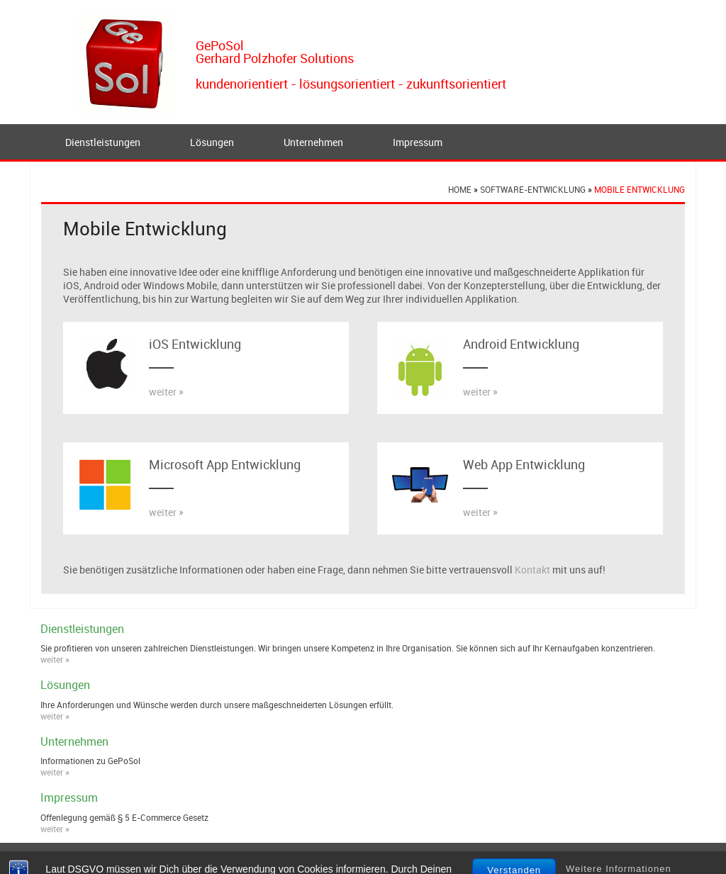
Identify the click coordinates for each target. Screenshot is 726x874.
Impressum (417, 142)
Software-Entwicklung (533, 189)
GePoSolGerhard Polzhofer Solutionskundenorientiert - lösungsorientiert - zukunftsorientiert (351, 64)
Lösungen (212, 142)
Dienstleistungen (102, 142)
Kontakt (532, 569)
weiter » (166, 391)
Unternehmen (313, 142)
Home (459, 189)
